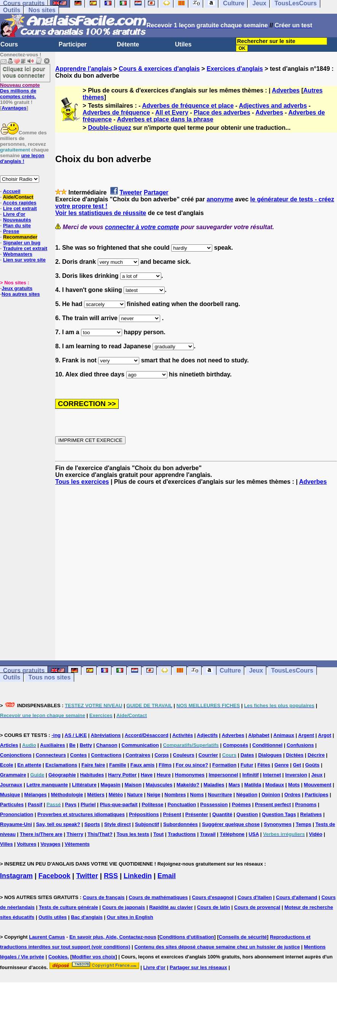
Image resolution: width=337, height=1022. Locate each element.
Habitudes (92, 775)
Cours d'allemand (297, 897)
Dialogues (270, 755)
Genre (281, 765)
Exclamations (61, 765)
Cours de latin (213, 907)
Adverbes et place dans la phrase (165, 119)
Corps (161, 755)
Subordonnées (180, 824)
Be (72, 745)
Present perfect (273, 804)
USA (254, 834)
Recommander (20, 237)
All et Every (171, 112)
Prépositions (144, 814)
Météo (116, 794)
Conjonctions (16, 755)
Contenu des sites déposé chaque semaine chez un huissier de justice (217, 947)
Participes (316, 794)
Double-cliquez (109, 127)
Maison (132, 785)
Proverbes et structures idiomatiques (81, 814)
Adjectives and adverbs (273, 105)
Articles (9, 745)
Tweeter (130, 192)
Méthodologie (67, 794)
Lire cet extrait (20, 208)
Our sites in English (130, 917)
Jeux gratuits (17, 288)
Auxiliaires (52, 745)
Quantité (222, 814)
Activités (182, 735)
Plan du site (17, 225)
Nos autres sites (21, 294)
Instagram (16, 876)
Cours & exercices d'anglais (159, 68)
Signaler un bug (21, 243)
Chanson (107, 745)
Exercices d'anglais (235, 68)
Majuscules (159, 785)
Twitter (87, 876)
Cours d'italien (255, 897)
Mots (294, 785)
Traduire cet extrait (25, 248)
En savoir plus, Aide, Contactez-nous (112, 937)
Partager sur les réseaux (198, 967)
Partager (156, 192)
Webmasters (17, 254)
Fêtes (264, 765)
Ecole (6, 765)
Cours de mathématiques (158, 897)
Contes (78, 755)
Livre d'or (14, 214)
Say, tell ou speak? (58, 824)
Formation (224, 765)
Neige (153, 794)
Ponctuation (181, 804)
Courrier (208, 755)
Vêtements (77, 844)
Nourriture (220, 794)
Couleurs (183, 755)
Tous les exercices (82, 481)
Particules (12, 804)
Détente (128, 44)
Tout (158, 834)
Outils (11, 10)
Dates (247, 755)
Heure (164, 775)
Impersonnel (223, 775)
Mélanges (35, 794)
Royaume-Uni (16, 824)
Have (147, 775)
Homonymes (190, 775)
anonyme (220, 199)
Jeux (256, 670)
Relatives (311, 814)
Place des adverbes (222, 112)
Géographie (62, 775)
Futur (247, 765)
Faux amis (142, 765)
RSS (111, 876)
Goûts (312, 765)
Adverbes (286, 90)
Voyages (51, 844)
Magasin (111, 785)
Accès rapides (19, 203)
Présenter (196, 814)
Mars (234, 785)
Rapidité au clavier (171, 907)
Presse (11, 231)
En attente (29, 765)
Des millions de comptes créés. (20, 90)
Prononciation (16, 814)
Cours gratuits (24, 670)
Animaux (283, 735)
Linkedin (138, 876)
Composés (235, 745)
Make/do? (187, 785)
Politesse (152, 804)
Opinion (270, 794)
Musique (10, 794)
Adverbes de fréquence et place (188, 105)
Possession (213, 804)
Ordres (292, 794)
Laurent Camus (47, 937)
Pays (70, 804)
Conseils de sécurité (243, 937)
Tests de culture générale (68, 907)
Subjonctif (147, 824)
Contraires (138, 755)
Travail (208, 834)
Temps (303, 824)
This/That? (100, 834)
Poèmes (241, 804)
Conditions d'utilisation (186, 937)
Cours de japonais (123, 907)
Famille (117, 765)
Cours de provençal (257, 907)
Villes (6, 844)
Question (247, 814)
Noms (197, 794)
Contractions (106, 755)
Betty (85, 745)
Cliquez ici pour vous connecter (24, 71)
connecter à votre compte (142, 227)
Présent (172, 814)
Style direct (117, 824)
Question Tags (279, 814)
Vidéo (315, 834)
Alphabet (259, 735)
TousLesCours (292, 670)
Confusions (300, 745)
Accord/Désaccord (146, 735)
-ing (55, 735)
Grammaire (13, 775)
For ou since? (192, 765)
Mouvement (317, 785)
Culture (230, 670)
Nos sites (42, 10)
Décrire (316, 755)
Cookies (58, 957)
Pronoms (305, 804)
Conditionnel (267, 745)
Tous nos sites (50, 677)
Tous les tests (132, 834)
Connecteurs (51, 755)
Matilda (252, 785)
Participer (73, 44)
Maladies (213, 785)
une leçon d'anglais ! (22, 158)
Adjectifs (207, 735)
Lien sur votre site (24, 260)
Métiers (96, 794)
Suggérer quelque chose (231, 824)
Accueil (11, 191)
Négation (247, 794)
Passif (35, 804)
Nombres (175, 794)
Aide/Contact (18, 197)
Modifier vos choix (93, 957)
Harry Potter (122, 775)
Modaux (274, 785)
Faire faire (93, 765)
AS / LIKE (76, 735)
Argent (306, 735)
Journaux (11, 785)
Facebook (54, 876)
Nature (135, 794)
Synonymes (278, 824)
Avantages (14, 108)
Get (297, 765)
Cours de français (104, 897)
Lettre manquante (47, 785)
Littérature (84, 785)
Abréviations (106, 735)
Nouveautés (17, 220)
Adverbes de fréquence (116, 112)
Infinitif (250, 775)
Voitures (27, 844)
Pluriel (88, 804)
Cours (9, 44)
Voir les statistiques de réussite (100, 213)
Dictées (295, 755)
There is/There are (41, 834)
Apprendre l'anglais (83, 68)
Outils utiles (52, 917)
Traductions (182, 834)
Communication (140, 745)
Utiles (183, 44)
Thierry (75, 834)
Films (165, 765)
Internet (272, 775)
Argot (324, 735)
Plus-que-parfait (119, 804)
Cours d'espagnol (213, 897)
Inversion (296, 775)
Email (166, 876)
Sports (92, 824)
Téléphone (232, 834)
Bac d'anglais (86, 917)
